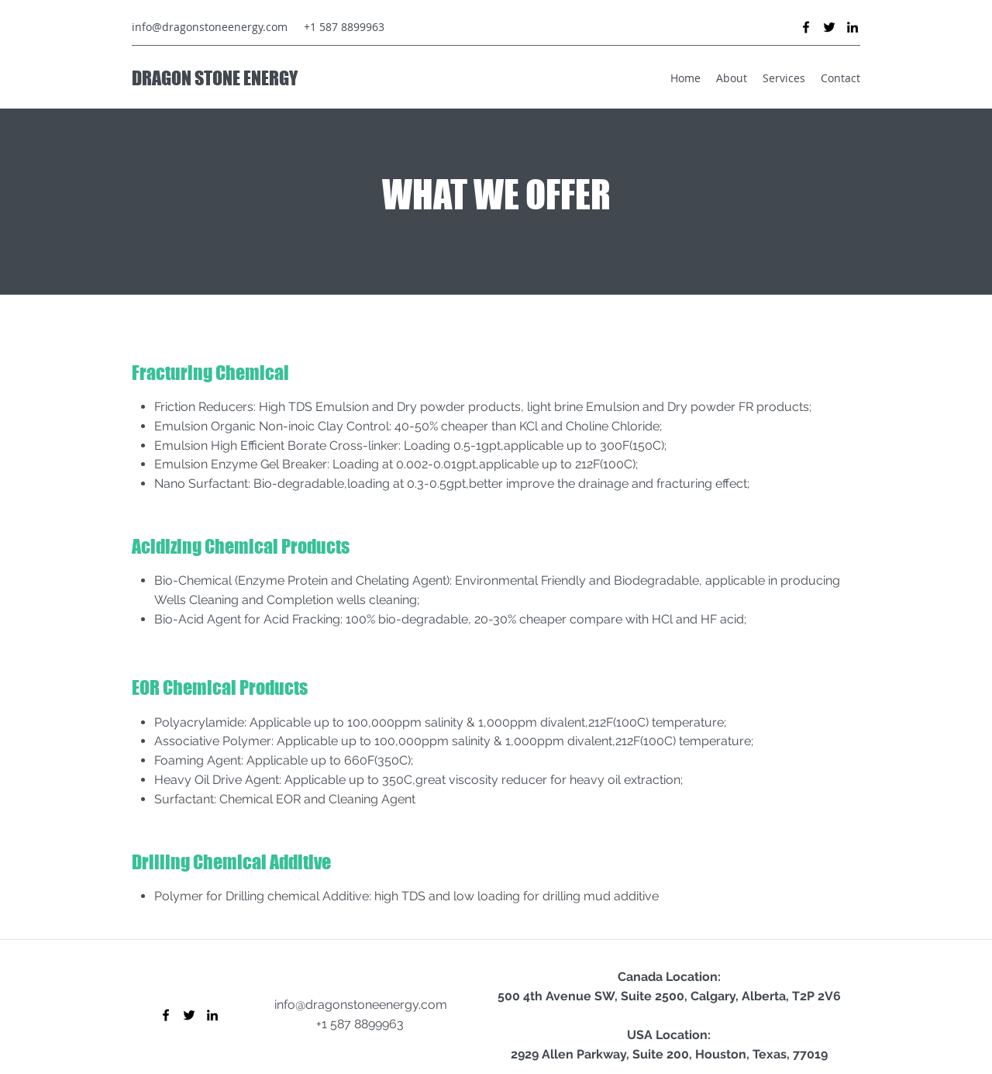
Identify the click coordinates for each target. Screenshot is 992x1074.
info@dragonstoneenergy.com (210, 26)
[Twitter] (829, 27)
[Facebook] (806, 27)
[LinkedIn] (852, 27)
